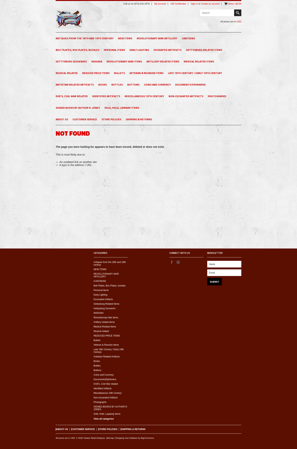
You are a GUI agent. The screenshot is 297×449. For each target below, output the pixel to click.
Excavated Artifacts (167, 50)
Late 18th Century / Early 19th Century (195, 73)
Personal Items (114, 50)
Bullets (119, 73)
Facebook (171, 262)
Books (102, 84)
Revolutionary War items (124, 61)
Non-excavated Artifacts (186, 96)
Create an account (210, 3)
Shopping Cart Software (126, 438)
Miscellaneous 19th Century (144, 96)
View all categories (104, 419)
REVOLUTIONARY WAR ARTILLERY (157, 38)
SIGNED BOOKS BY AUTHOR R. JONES (78, 108)
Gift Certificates (178, 3)
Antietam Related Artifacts (75, 84)
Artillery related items (162, 61)
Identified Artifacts (106, 96)
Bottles (117, 84)
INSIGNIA (96, 61)
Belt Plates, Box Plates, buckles (77, 50)
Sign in (194, 3)
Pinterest (178, 262)
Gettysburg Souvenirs (71, 61)
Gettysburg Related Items (204, 50)
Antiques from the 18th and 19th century (84, 38)
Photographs (217, 96)
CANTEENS (188, 38)
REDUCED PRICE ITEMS (95, 73)
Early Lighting (139, 50)
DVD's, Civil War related (72, 96)
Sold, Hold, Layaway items (121, 108)
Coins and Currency (157, 84)
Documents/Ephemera (190, 84)
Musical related (67, 73)
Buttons (133, 84)
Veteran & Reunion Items (146, 73)
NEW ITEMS (125, 38)
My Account (160, 3)
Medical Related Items (199, 61)
